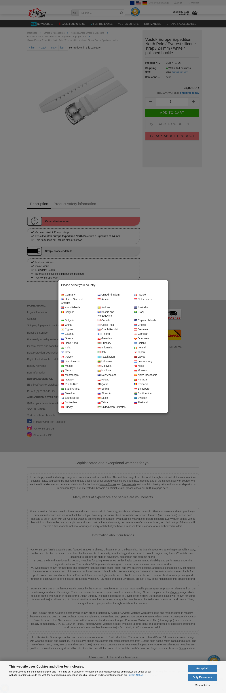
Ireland (140, 348)
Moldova (104, 370)
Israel (66, 352)
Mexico (67, 370)
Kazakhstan (106, 357)
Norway (67, 380)
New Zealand (107, 375)
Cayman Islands (145, 320)
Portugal (140, 380)
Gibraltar (141, 334)
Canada (104, 320)
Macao (67, 366)
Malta (139, 366)
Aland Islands (70, 307)
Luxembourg (143, 361)
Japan (139, 352)
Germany (68, 295)
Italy (102, 352)
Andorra (104, 307)
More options (202, 685)
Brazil (139, 312)
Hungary (104, 343)
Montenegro (70, 375)
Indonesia (105, 348)
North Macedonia (145, 375)
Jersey (67, 357)
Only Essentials (202, 677)
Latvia (139, 357)
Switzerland (69, 402)
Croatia (140, 325)
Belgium (67, 312)
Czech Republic (108, 329)
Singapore (141, 389)
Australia (141, 307)
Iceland (140, 343)
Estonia (67, 334)
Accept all (202, 668)
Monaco (140, 370)
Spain (103, 398)
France (140, 295)
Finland (104, 334)
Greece (67, 338)
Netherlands (143, 299)
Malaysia (104, 366)
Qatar (103, 384)
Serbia (103, 389)
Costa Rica (106, 325)
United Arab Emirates (112, 407)
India (66, 348)
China (66, 325)
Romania (141, 384)
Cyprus (67, 329)
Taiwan (103, 402)
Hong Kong (69, 343)
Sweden (140, 398)
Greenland (105, 338)
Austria (103, 299)
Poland (103, 380)
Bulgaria (67, 320)
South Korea (70, 398)
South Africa (143, 393)
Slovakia (68, 393)
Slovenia (104, 393)
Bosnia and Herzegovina (106, 314)
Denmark (141, 329)
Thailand (141, 402)
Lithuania (105, 361)
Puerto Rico (69, 384)
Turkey (67, 407)
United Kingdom (109, 295)
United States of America (72, 301)
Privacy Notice (135, 675)
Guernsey (141, 338)
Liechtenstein (70, 361)
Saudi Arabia (70, 389)
